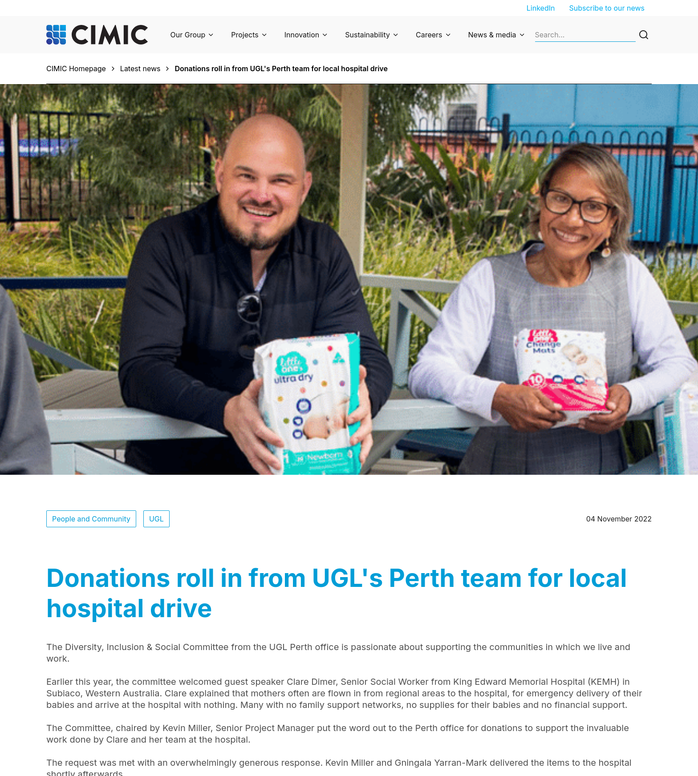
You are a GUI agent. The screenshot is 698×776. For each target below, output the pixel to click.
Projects (244, 34)
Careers (429, 34)
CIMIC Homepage (76, 68)
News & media (492, 34)
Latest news (140, 68)
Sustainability (367, 34)
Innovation (302, 34)
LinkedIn (541, 8)
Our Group (188, 34)
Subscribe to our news (607, 8)
